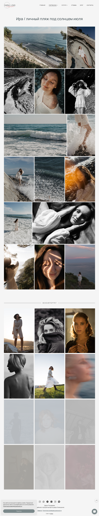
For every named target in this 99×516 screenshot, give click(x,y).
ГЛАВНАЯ (42, 5)
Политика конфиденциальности (52, 512)
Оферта (39, 512)
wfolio (51, 515)
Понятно (18, 511)
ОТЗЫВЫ (73, 5)
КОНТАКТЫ (90, 5)
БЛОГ (81, 5)
